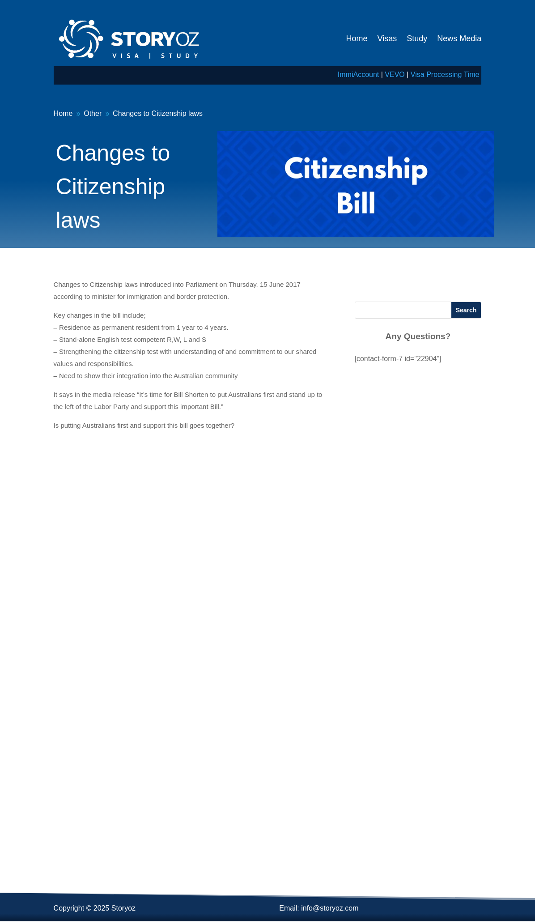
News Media (459, 38)
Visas (387, 38)
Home (357, 38)
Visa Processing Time (445, 74)
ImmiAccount (358, 74)
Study (417, 38)
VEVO (394, 74)
